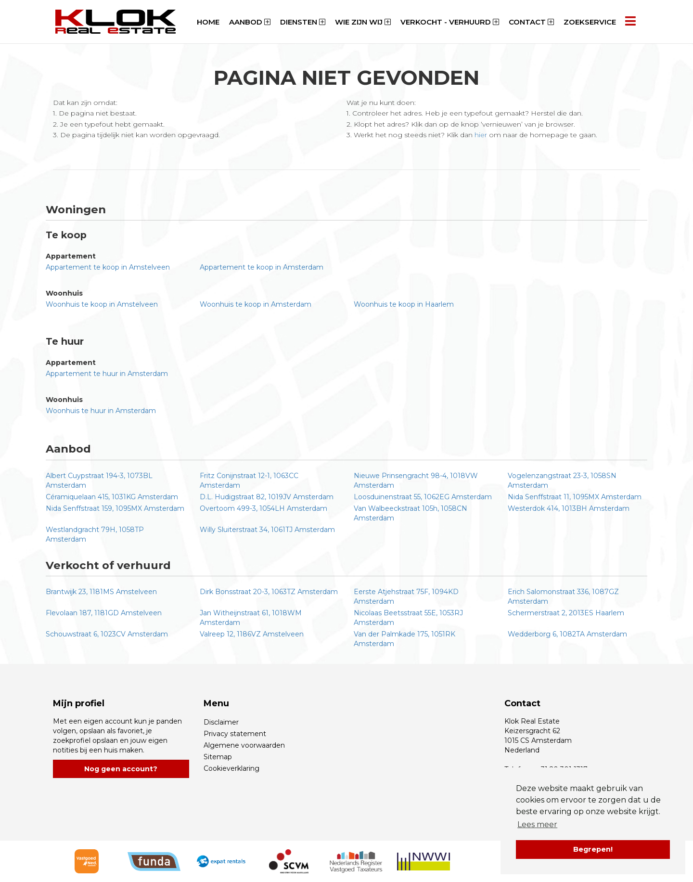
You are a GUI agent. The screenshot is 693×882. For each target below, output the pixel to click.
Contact (531, 21)
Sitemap (218, 756)
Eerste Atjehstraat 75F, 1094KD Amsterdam (406, 596)
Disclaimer (221, 722)
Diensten (302, 21)
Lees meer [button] (537, 824)
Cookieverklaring (231, 768)
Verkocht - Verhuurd (449, 21)
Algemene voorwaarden (244, 745)
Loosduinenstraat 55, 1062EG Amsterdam (423, 497)
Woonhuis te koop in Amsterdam (255, 304)
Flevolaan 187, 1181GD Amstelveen (104, 613)
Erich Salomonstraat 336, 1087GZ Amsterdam (563, 596)
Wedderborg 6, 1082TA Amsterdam (567, 634)
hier (481, 134)
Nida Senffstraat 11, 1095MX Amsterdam (575, 497)
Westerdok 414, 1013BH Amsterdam (568, 508)
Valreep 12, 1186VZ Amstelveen (252, 634)
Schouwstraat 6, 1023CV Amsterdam (107, 634)
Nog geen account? (120, 769)
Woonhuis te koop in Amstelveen (102, 304)
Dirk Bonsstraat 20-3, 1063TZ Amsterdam (269, 591)
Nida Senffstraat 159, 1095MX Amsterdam (115, 508)
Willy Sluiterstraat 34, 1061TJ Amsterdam (267, 529)
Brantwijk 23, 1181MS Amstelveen (101, 591)
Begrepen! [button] (593, 849)
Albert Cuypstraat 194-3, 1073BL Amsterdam (99, 480)
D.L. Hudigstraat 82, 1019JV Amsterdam (267, 497)
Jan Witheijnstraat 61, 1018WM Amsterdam (251, 618)
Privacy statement (235, 733)
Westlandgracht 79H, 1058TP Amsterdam (95, 534)
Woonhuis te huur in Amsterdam (101, 410)
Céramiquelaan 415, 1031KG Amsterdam (112, 497)
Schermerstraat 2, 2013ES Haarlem (566, 613)
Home (208, 21)
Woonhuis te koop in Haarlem (404, 304)
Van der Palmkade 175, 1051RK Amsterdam (404, 639)
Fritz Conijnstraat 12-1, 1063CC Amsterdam (249, 480)
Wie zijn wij (363, 21)
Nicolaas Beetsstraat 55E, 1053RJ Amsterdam (408, 618)
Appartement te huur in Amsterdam (107, 373)
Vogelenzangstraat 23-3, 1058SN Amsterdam (562, 480)
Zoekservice (590, 21)
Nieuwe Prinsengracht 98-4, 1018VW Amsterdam (416, 480)
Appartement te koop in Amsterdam (261, 267)
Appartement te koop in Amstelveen (108, 267)
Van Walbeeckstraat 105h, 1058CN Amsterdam (410, 513)
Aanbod (249, 21)
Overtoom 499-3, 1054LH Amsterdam (263, 508)
